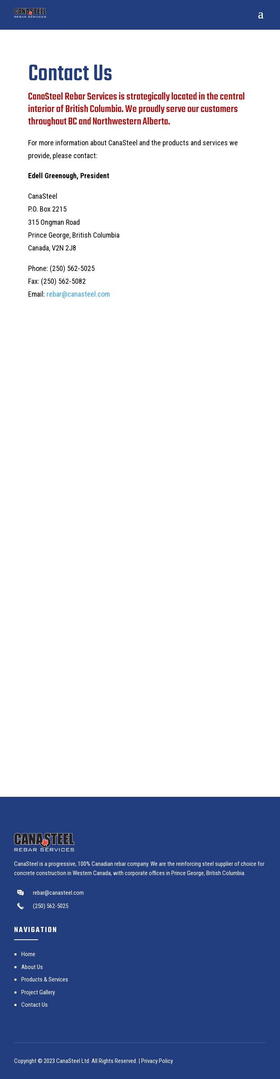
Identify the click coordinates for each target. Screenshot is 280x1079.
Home (28, 954)
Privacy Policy (157, 1061)
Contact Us (34, 1004)
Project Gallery (38, 992)
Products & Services (44, 979)
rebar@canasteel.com (78, 294)
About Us (32, 967)
